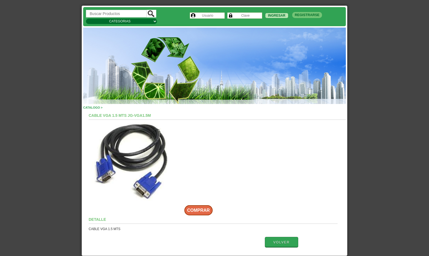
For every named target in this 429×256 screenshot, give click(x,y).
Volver (281, 242)
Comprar (198, 210)
